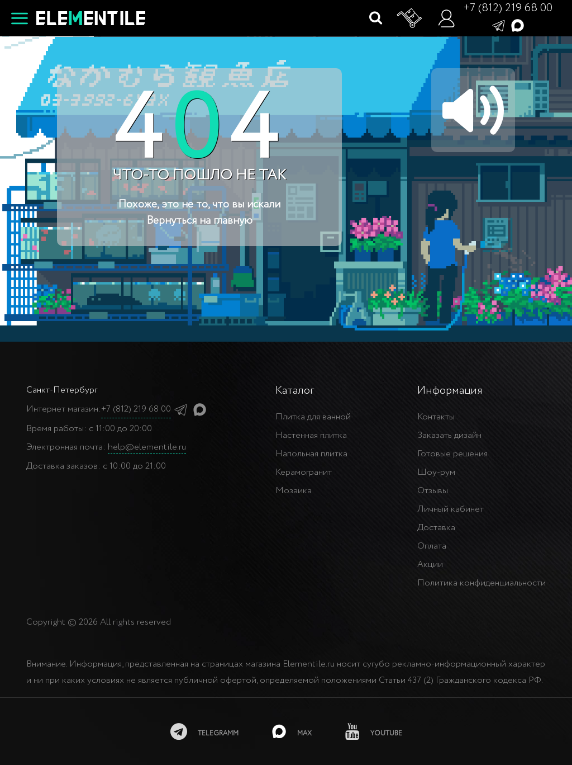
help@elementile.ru (147, 447)
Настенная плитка (311, 435)
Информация (450, 390)
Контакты (436, 416)
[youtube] (373, 731)
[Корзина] (410, 18)
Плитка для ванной (313, 416)
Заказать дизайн (449, 435)
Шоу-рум (436, 472)
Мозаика (293, 490)
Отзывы (432, 490)
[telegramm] (204, 731)
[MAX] (292, 731)
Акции (430, 564)
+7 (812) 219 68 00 (507, 8)
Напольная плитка (311, 453)
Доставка (436, 527)
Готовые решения (452, 453)
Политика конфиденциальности (481, 583)
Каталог (294, 390)
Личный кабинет (450, 509)
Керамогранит (303, 472)
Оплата (431, 546)
